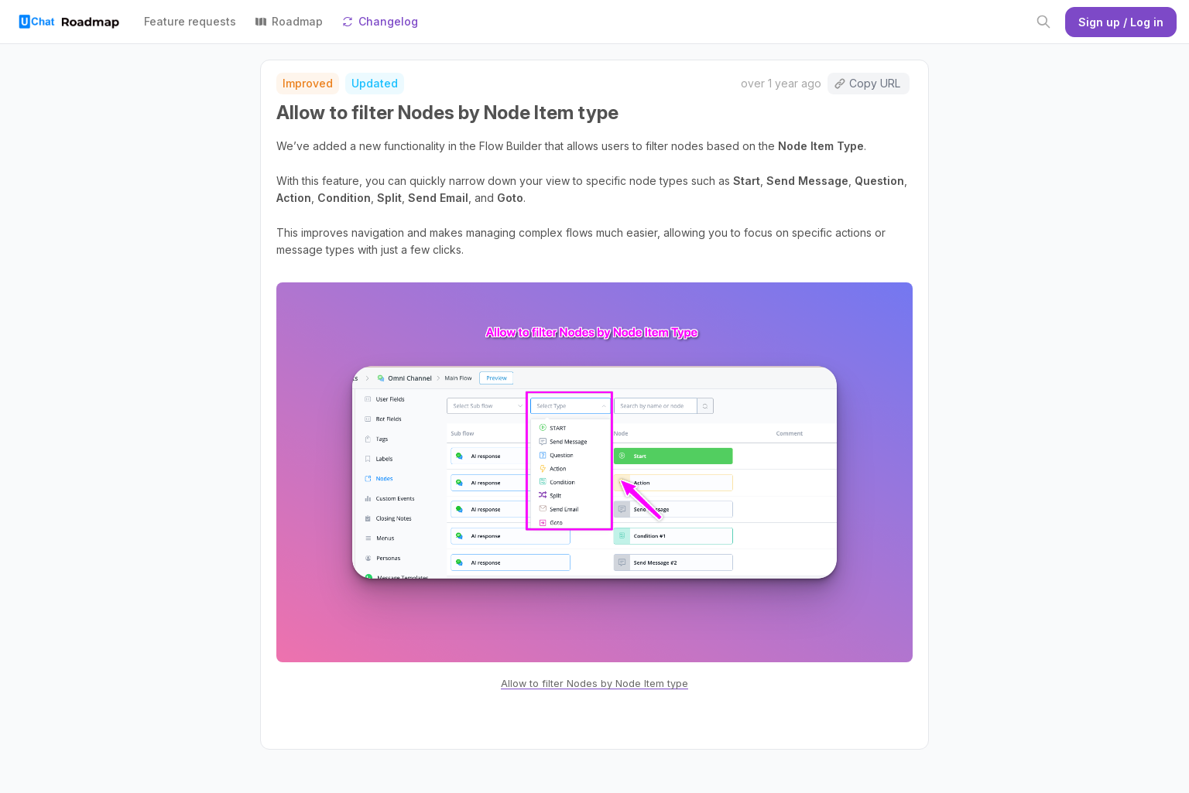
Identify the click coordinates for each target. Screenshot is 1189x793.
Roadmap (289, 21)
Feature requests (190, 21)
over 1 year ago (781, 83)
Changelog (379, 21)
